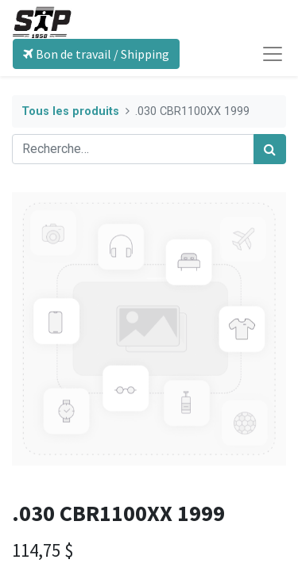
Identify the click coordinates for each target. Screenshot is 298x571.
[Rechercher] (269, 149)
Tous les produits (70, 111)
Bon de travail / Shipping (96, 54)
